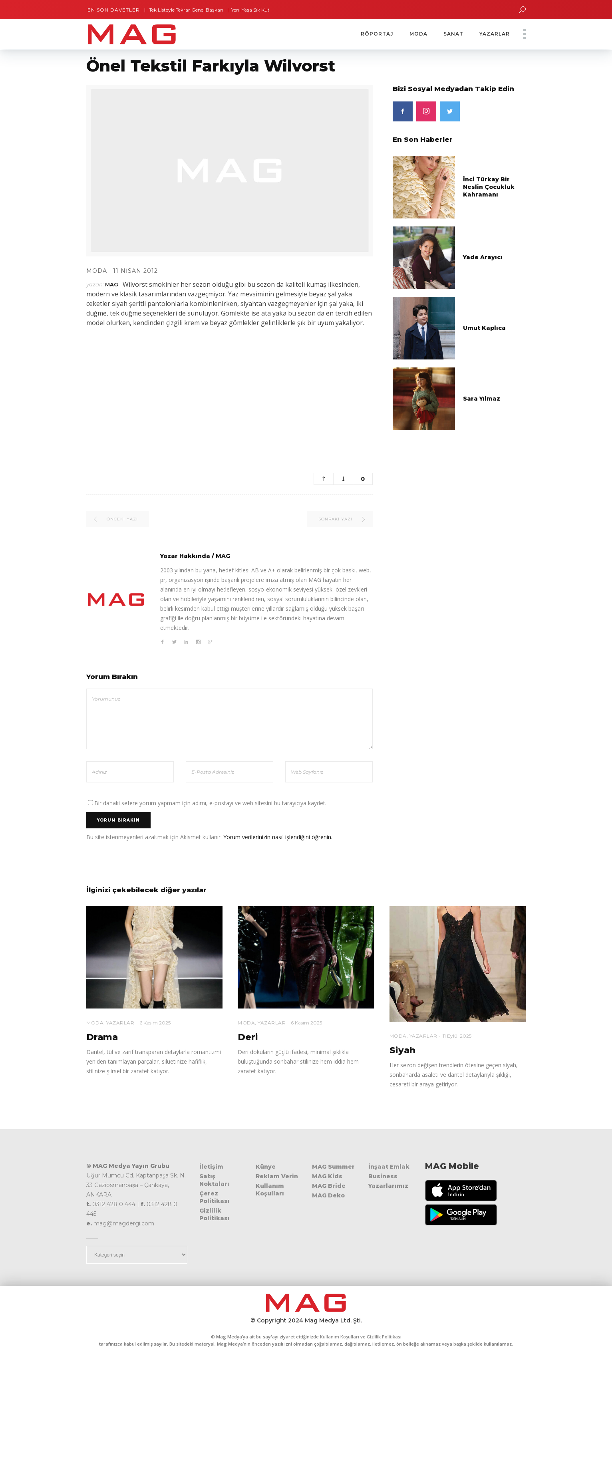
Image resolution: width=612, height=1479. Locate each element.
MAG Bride (329, 1185)
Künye (266, 1166)
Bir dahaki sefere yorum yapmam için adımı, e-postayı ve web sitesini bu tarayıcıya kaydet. (210, 803)
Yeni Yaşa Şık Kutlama (252, 10)
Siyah (402, 1050)
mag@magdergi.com (123, 1223)
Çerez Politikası (214, 1197)
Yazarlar (120, 1023)
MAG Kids (327, 1176)
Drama (102, 1037)
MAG (111, 284)
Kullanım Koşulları (270, 1189)
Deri (248, 1037)
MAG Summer (333, 1166)
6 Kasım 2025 (155, 1023)
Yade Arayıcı (483, 257)
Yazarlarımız (388, 1185)
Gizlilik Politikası (214, 1214)
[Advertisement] (229, 391)
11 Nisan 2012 (135, 270)
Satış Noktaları (214, 1180)
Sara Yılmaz (481, 398)
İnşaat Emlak (388, 1166)
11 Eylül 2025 (457, 1036)
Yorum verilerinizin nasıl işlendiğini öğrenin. (277, 837)
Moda (96, 270)
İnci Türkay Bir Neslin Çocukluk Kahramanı (489, 187)
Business (382, 1176)
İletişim (211, 1166)
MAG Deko (328, 1195)
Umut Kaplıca (484, 328)
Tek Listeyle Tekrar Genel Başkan (181, 10)
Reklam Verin (277, 1176)
